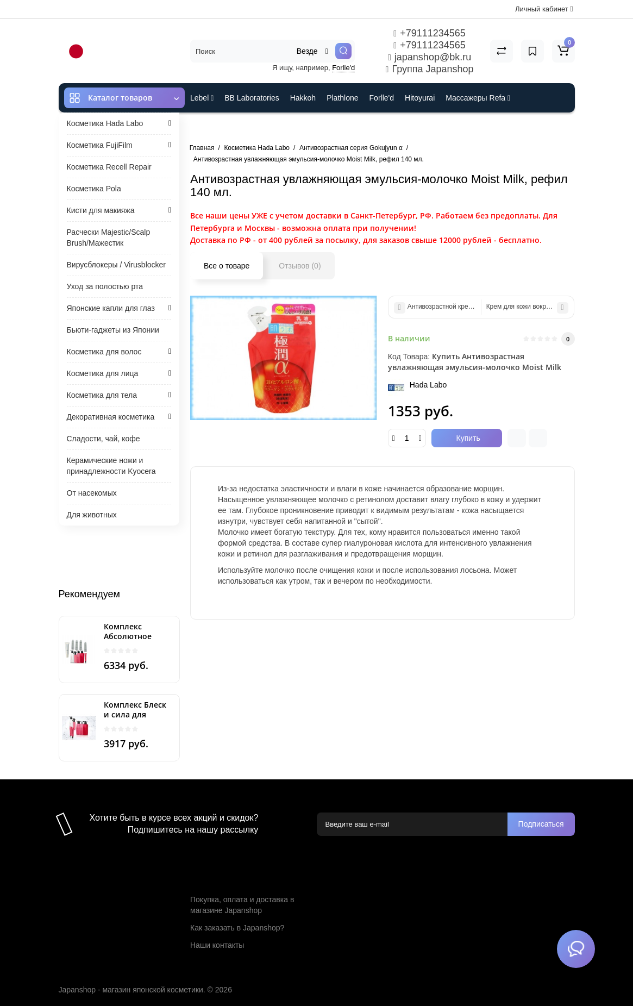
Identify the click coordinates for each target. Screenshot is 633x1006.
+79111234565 (429, 33)
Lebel (202, 97)
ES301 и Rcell (214, 127)
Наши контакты (217, 945)
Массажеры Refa (478, 97)
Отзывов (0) (300, 265)
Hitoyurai (420, 97)
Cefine (262, 127)
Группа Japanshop (430, 69)
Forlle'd (343, 68)
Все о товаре (226, 265)
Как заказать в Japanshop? (237, 927)
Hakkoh (303, 97)
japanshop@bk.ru (429, 57)
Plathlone (342, 97)
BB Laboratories (251, 97)
